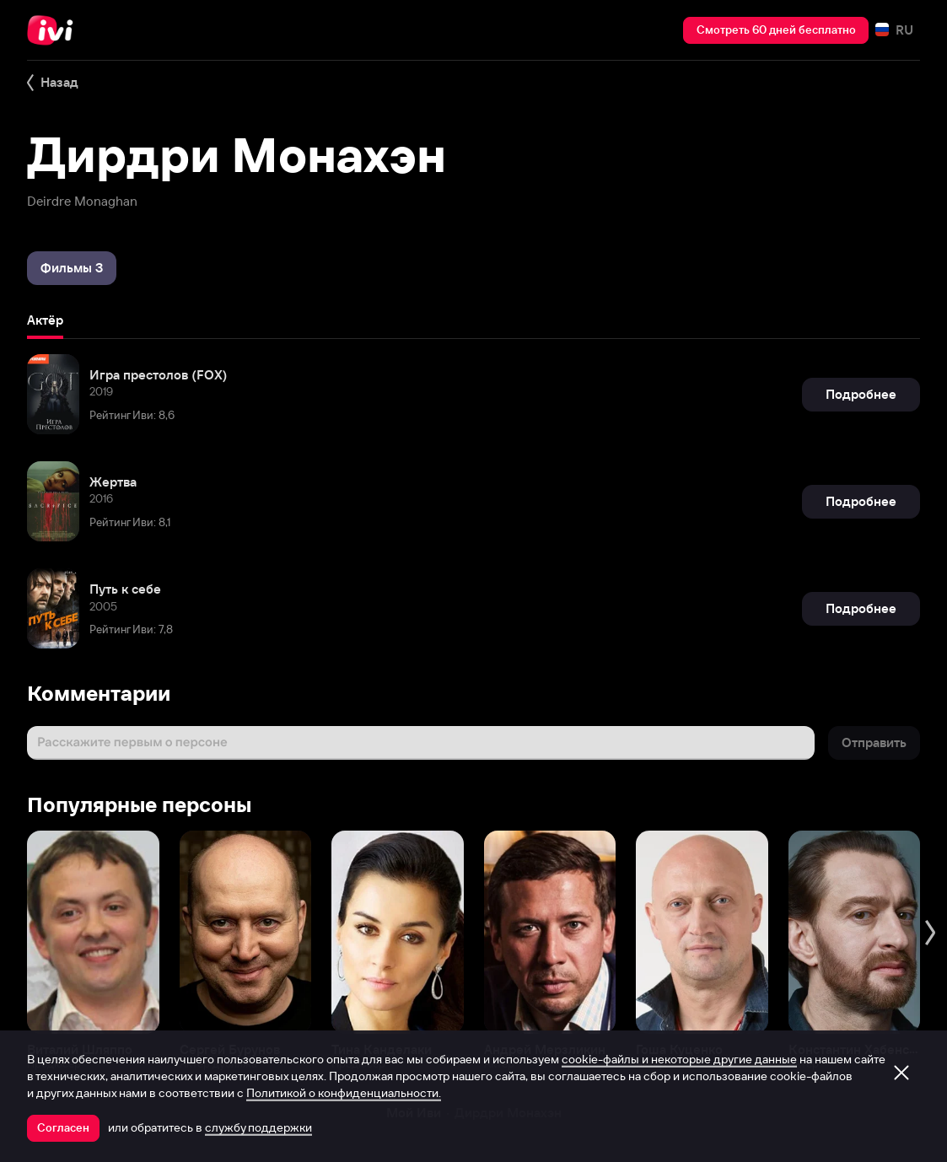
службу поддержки (258, 1127)
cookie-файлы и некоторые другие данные (679, 1059)
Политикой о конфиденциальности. (343, 1093)
